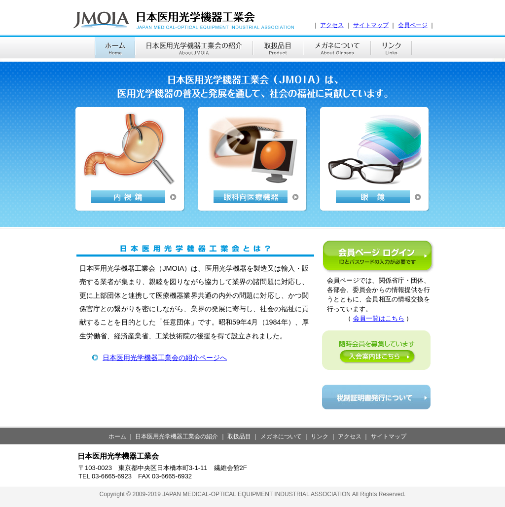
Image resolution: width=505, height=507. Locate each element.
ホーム (117, 436)
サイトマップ (371, 25)
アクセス (332, 25)
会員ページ (413, 25)
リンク (319, 436)
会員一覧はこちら (378, 318)
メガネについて (281, 436)
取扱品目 (239, 436)
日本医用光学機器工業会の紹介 (176, 436)
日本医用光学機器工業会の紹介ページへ (165, 358)
